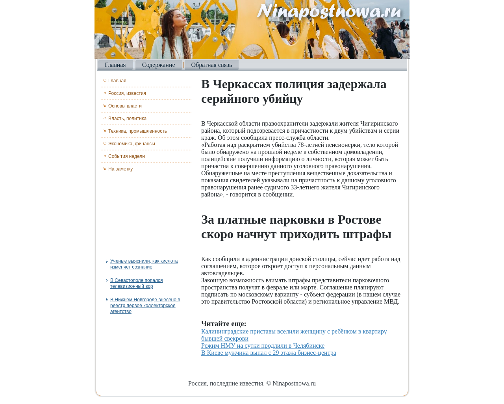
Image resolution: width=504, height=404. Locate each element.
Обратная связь (211, 64)
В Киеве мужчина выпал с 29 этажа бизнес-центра (268, 352)
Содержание (158, 64)
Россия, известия (127, 93)
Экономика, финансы (131, 143)
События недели (126, 156)
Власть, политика (127, 118)
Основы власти (125, 106)
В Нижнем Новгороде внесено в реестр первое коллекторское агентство (145, 305)
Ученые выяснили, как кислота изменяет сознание (144, 264)
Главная (115, 64)
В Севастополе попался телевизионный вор (136, 283)
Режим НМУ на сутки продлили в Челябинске (262, 345)
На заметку (120, 169)
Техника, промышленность (137, 131)
